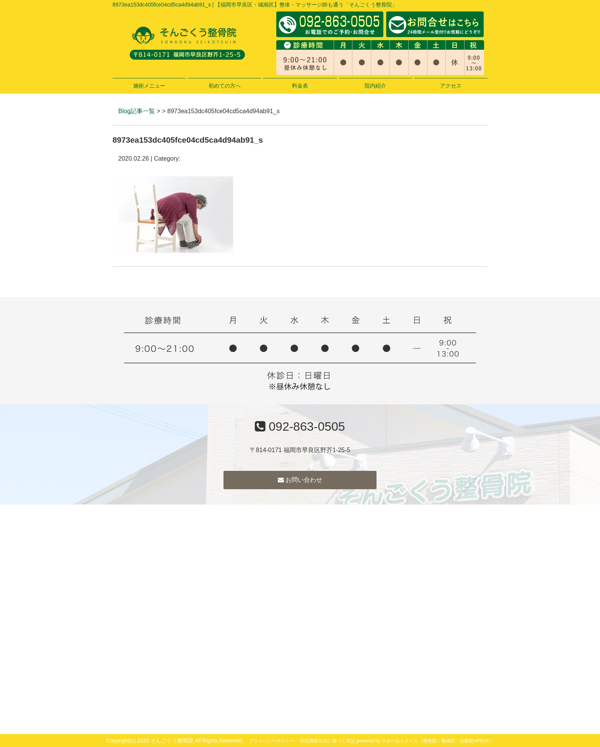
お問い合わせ (300, 480)
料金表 (300, 86)
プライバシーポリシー (272, 741)
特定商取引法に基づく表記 (327, 741)
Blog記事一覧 (136, 111)
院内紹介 (375, 86)
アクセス (450, 86)
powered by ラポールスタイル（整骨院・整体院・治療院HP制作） (425, 741)
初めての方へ (225, 86)
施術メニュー (149, 86)
